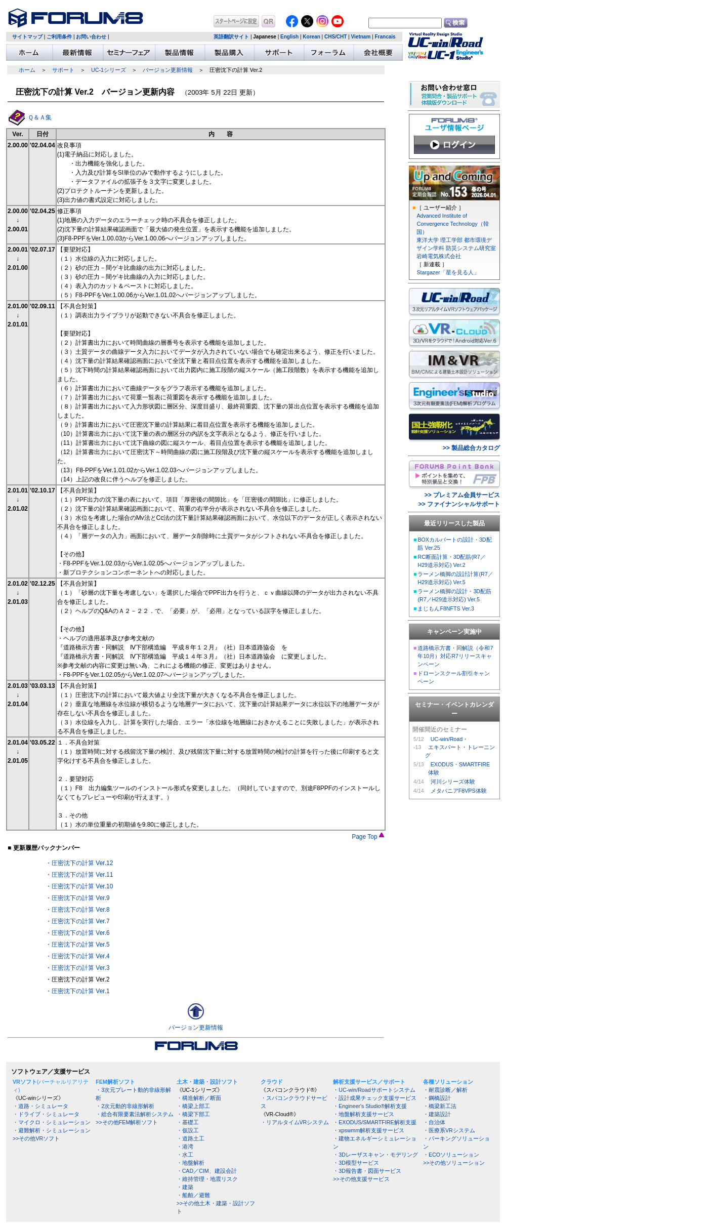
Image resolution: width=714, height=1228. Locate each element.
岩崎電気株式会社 (438, 256)
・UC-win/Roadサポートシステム (374, 1090)
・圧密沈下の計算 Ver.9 (78, 898)
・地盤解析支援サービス (363, 1114)
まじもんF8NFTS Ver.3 (445, 608)
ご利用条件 (59, 36)
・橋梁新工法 (439, 1106)
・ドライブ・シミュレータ (46, 1114)
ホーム (27, 70)
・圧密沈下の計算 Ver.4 (78, 956)
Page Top (368, 836)
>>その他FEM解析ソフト (127, 1122)
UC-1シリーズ (108, 70)
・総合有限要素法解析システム (135, 1114)
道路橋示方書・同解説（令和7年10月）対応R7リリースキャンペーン (455, 656)
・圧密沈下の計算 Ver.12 (79, 863)
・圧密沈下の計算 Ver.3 (78, 967)
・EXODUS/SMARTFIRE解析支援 (374, 1122)
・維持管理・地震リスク (207, 1179)
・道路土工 (190, 1138)
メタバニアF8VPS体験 (459, 791)
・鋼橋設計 (437, 1098)
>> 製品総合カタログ (471, 448)
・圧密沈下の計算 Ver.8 (78, 909)
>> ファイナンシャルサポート (459, 504)
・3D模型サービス (356, 1163)
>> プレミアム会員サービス (462, 495)
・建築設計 (437, 1114)
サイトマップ (27, 36)
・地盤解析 (190, 1163)
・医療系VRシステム (449, 1130)
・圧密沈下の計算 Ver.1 (78, 991)
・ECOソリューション (451, 1155)
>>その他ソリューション (454, 1163)
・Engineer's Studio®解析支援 (370, 1106)
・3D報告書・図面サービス (367, 1171)
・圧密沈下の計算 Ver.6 (78, 932)
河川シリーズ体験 (453, 782)
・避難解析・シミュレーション (52, 1130)
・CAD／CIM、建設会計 (207, 1171)
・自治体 (434, 1122)
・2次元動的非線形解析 (125, 1106)
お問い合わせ (91, 36)
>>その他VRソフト (36, 1138)
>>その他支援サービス (361, 1179)
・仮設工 (188, 1130)
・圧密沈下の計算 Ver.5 (78, 944)
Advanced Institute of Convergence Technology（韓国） (452, 224)
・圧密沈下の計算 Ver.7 (78, 921)
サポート (63, 70)
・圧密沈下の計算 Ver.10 (79, 886)
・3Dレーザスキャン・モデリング (375, 1155)
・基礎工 (188, 1122)
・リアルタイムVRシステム (295, 1122)
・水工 (185, 1155)
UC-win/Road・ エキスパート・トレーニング (460, 747)
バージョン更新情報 (168, 70)
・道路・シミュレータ (40, 1106)
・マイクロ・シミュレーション (52, 1122)
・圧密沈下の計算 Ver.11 (79, 874)
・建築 (185, 1187)
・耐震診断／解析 (445, 1090)
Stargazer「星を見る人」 (447, 272)
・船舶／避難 (193, 1195)
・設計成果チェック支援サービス (374, 1098)
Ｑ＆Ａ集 (40, 117)
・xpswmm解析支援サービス (368, 1130)
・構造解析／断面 (199, 1098)
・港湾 (185, 1146)
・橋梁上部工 (193, 1106)
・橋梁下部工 (193, 1114)
